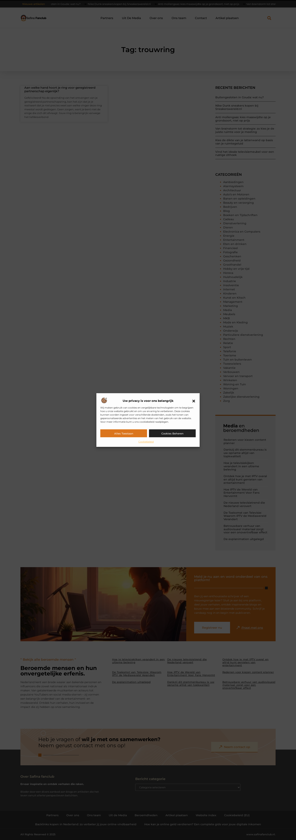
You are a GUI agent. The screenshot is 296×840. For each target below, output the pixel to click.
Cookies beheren (172, 433)
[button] (194, 401)
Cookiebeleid (146, 441)
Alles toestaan (123, 433)
